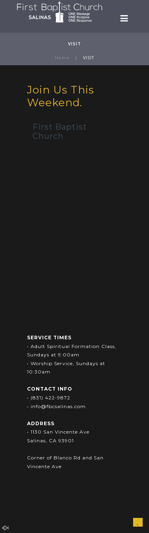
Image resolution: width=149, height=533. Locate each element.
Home (62, 57)
